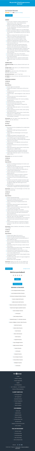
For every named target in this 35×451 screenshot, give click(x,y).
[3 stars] (17, 275)
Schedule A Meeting (18, 378)
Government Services (18, 398)
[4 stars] (19, 275)
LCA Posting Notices (18, 384)
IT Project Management (18, 401)
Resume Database (18, 405)
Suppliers (18, 382)
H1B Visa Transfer (18, 431)
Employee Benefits (18, 415)
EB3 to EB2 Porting (18, 437)
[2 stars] (15, 275)
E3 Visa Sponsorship (18, 433)
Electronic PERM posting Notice (18, 389)
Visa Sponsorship (18, 421)
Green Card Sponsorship (18, 439)
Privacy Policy (17, 284)
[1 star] (14, 275)
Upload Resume (18, 412)
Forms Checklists (18, 425)
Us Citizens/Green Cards (18, 419)
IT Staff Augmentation (18, 394)
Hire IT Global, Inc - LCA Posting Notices (18, 386)
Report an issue (26, 268)
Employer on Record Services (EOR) (18, 423)
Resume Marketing (18, 417)
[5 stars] (21, 275)
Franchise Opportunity (18, 380)
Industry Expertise (18, 403)
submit (17, 279)
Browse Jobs (18, 410)
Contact (18, 376)
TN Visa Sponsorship (18, 435)
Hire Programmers (18, 396)
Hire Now (9, 15)
